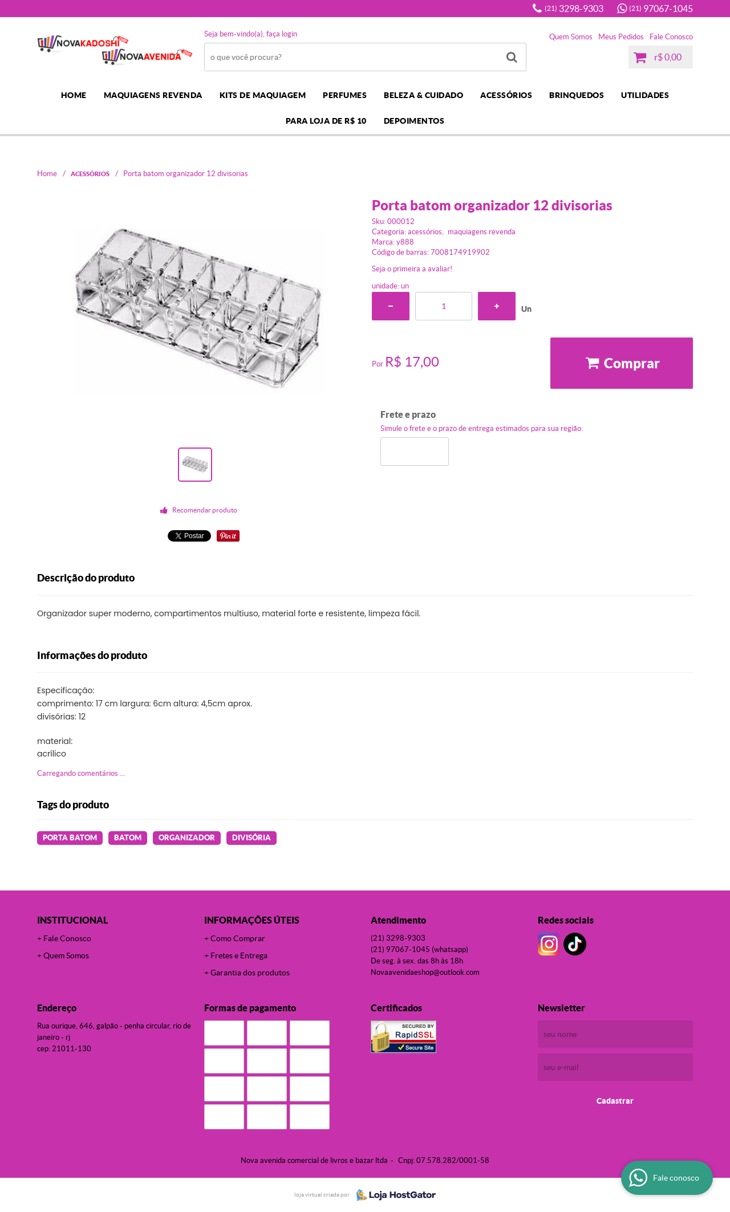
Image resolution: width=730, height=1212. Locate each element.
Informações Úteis (251, 920)
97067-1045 (661, 8)
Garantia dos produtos (250, 972)
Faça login (281, 34)
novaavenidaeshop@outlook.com (425, 972)
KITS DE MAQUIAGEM (263, 95)
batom (127, 837)
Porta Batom (70, 837)
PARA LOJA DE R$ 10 (326, 120)
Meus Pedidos (621, 36)
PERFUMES (345, 95)
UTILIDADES (645, 95)
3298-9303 (574, 8)
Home (74, 95)
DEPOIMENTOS (414, 120)
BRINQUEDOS (576, 95)
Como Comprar (237, 938)
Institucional (72, 920)
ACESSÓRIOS (506, 95)
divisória (251, 837)
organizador (187, 837)
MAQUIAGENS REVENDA (153, 95)
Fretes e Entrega (238, 955)
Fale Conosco (671, 36)
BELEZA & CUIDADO (423, 95)
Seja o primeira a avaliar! (412, 269)
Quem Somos (571, 36)
